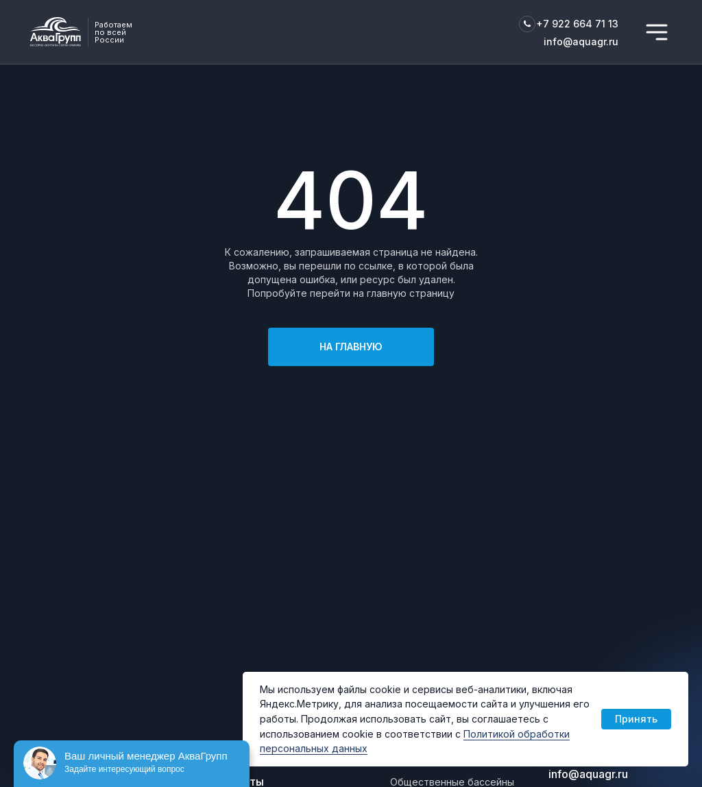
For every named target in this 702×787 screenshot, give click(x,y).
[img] (656, 32)
